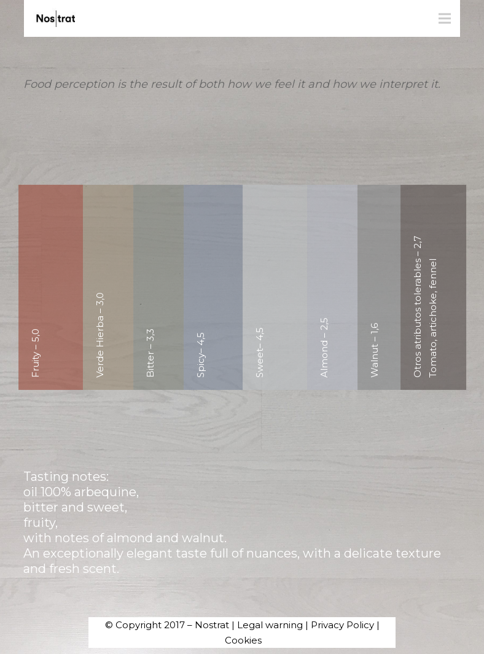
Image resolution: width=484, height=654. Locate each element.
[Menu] (444, 18)
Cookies (243, 640)
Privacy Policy (342, 625)
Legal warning (270, 625)
